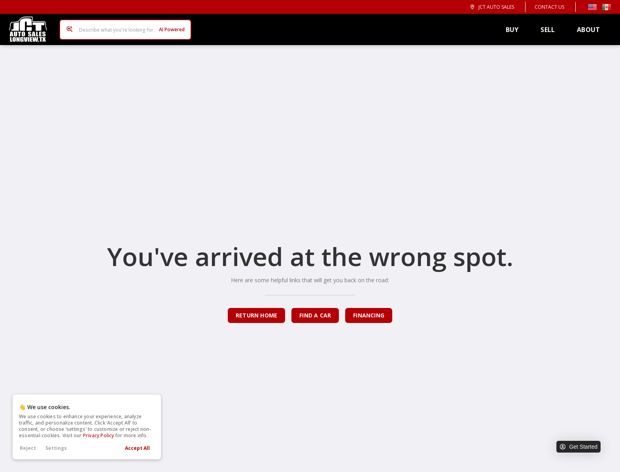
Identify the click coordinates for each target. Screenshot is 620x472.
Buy (515, 27)
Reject (28, 448)
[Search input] (123, 26)
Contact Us (549, 7)
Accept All (137, 448)
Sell (550, 27)
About (591, 27)
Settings (56, 448)
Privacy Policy (98, 435)
